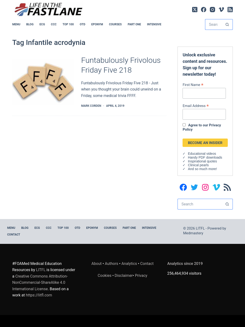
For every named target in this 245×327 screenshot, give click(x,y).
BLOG (29, 24)
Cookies (105, 275)
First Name (193, 84)
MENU (16, 24)
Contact (13, 234)
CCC (54, 24)
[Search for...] (213, 24)
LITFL (41, 270)
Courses (115, 24)
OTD (82, 24)
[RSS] (230, 9)
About (96, 263)
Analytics (129, 263)
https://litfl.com (39, 295)
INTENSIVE (154, 24)
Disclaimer (124, 275)
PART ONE (134, 24)
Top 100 (68, 24)
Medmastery (193, 233)
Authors (111, 263)
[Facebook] (203, 9)
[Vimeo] (221, 9)
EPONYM (97, 24)
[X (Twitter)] (194, 9)
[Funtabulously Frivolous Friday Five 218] (43, 82)
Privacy (141, 275)
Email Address (196, 105)
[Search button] (227, 24)
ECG (42, 24)
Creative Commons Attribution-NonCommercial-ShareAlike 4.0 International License (40, 282)
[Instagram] (212, 9)
